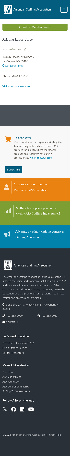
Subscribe (13, 169)
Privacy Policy (55, 434)
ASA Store (8, 372)
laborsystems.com (14, 49)
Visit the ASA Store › (41, 157)
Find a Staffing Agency (14, 347)
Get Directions (12, 66)
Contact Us (12, 321)
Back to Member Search (35, 27)
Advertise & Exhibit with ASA (18, 343)
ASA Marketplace (11, 376)
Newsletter (16, 391)
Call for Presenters (13, 352)
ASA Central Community (15, 386)
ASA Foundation (11, 381)
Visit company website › (16, 86)
